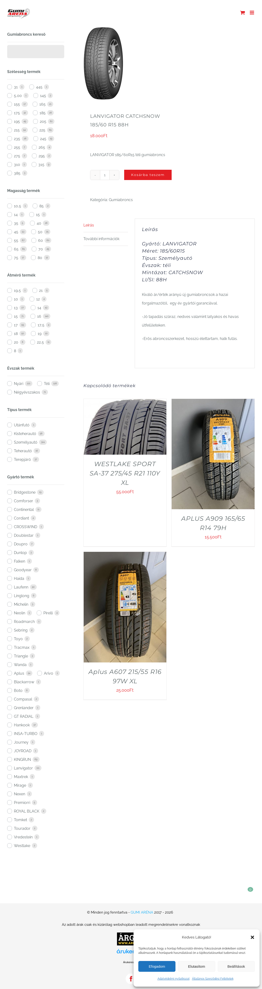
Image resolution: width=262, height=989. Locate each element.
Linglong (21, 595)
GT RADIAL (23, 716)
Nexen (19, 794)
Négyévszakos (27, 392)
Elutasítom (196, 966)
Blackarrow (24, 682)
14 (16, 214)
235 (17, 138)
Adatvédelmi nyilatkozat (173, 978)
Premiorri (22, 802)
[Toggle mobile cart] (242, 12)
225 (42, 130)
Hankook (22, 725)
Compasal (23, 699)
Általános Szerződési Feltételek (212, 978)
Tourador (22, 828)
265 (42, 147)
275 (17, 156)
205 (43, 121)
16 (39, 316)
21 (41, 290)
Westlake (22, 845)
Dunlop (20, 552)
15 (38, 214)
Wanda (20, 664)
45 (16, 232)
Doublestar (24, 535)
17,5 (41, 325)
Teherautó (23, 451)
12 (38, 299)
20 (16, 342)
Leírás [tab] (88, 225)
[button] (252, 937)
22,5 (40, 342)
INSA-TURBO (25, 733)
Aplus (19, 673)
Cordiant (21, 518)
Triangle (21, 656)
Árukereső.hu (131, 962)
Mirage (20, 785)
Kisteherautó (25, 433)
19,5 (17, 290)
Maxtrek (21, 776)
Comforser (23, 501)
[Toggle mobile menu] (252, 12)
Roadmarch (24, 621)
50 (40, 232)
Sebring (21, 630)
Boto (18, 690)
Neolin (19, 613)
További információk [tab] (101, 239)
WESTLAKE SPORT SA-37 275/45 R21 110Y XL (125, 473)
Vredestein (23, 837)
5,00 (18, 95)
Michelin (21, 604)
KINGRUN (22, 759)
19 (39, 333)
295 (42, 156)
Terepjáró (22, 459)
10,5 (17, 206)
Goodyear (23, 570)
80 (40, 257)
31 (16, 87)
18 (16, 333)
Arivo (48, 673)
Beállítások (236, 966)
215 (17, 130)
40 (39, 223)
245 (43, 138)
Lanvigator (23, 768)
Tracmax (21, 647)
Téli (47, 383)
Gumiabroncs (121, 200)
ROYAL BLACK (26, 811)
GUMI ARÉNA (142, 912)
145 (43, 95)
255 (17, 147)
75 (16, 257)
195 (17, 121)
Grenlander (24, 708)
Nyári (18, 383)
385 (17, 173)
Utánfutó (21, 425)
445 (39, 87)
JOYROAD (22, 751)
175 (17, 113)
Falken (19, 561)
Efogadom (157, 966)
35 (16, 223)
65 (16, 249)
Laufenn (21, 587)
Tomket (20, 820)
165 (42, 104)
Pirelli (48, 613)
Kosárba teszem (148, 175)
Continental (24, 509)
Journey (21, 742)
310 (17, 164)
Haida (19, 578)
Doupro (21, 544)
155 (17, 104)
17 (16, 325)
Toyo (18, 639)
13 (16, 307)
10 (16, 299)
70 (40, 249)
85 (41, 206)
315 (41, 164)
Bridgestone (24, 492)
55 (16, 240)
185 (43, 113)
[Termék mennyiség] (105, 175)
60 (40, 240)
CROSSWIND (25, 527)
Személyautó (25, 442)
